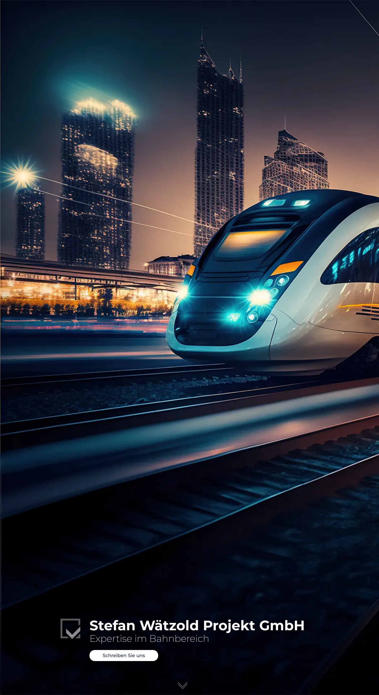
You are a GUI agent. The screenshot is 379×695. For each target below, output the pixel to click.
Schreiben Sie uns (124, 656)
